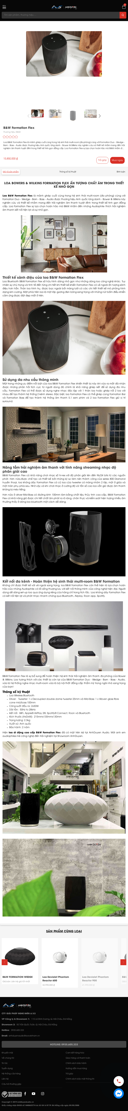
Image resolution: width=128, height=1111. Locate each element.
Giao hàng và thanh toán (78, 1058)
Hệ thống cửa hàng (11, 1074)
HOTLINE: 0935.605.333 (64, 1045)
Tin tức (5, 1063)
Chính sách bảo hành (76, 1063)
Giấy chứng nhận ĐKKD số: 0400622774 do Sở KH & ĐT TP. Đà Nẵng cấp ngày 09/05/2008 (40, 1105)
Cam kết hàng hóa (75, 1053)
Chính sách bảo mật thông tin (80, 1079)
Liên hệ (5, 1079)
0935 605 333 (17, 1030)
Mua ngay (117, 160)
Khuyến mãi (7, 1053)
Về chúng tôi (8, 1058)
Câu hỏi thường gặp (11, 1084)
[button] (99, 116)
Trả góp (102, 160)
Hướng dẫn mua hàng (76, 1068)
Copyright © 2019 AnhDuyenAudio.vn (18, 1102)
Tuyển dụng (7, 1068)
